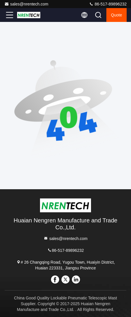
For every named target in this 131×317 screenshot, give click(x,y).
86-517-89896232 (108, 4)
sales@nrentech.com (26, 4)
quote (116, 15)
